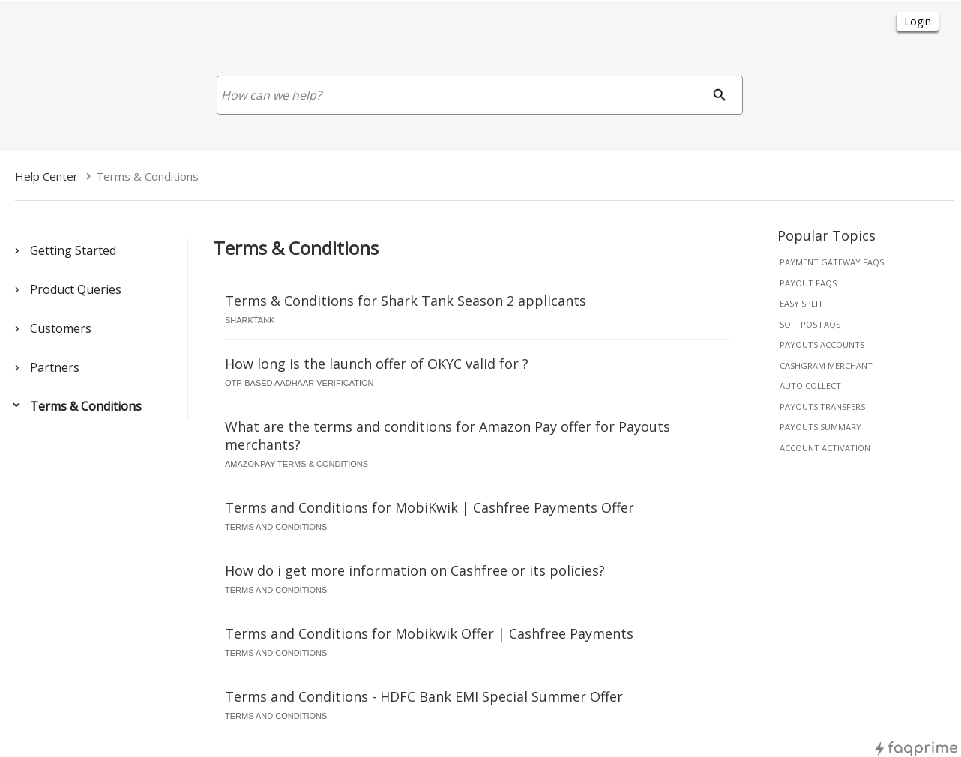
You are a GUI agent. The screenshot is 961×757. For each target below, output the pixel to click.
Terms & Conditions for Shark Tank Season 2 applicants (405, 301)
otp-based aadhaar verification (299, 382)
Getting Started (73, 250)
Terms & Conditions (86, 406)
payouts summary (820, 426)
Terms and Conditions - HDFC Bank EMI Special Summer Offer (424, 696)
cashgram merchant (826, 365)
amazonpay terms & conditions (296, 463)
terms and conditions (276, 526)
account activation (825, 447)
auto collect (810, 385)
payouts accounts (822, 344)
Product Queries (75, 289)
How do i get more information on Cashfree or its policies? (415, 570)
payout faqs (808, 283)
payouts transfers (822, 406)
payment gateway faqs (832, 262)
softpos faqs (810, 324)
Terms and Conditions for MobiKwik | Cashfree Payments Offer (429, 507)
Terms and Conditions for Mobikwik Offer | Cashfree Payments (429, 633)
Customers (60, 328)
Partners (54, 367)
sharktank (249, 320)
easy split (801, 303)
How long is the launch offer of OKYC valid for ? (376, 364)
